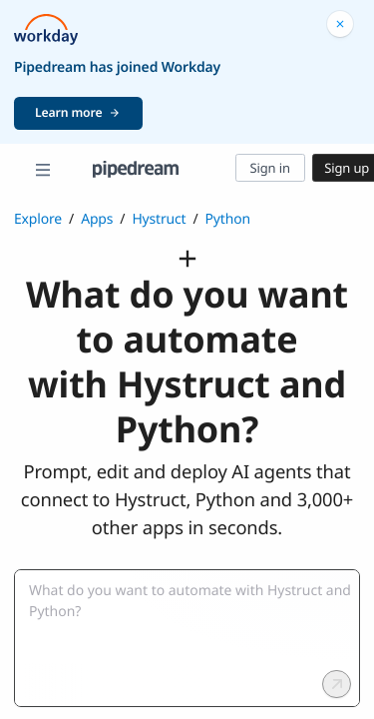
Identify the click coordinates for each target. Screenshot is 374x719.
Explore (38, 219)
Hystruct (159, 219)
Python (227, 219)
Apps (97, 219)
